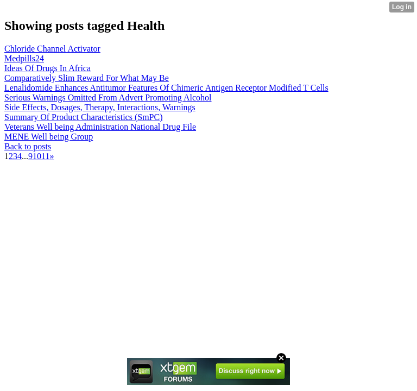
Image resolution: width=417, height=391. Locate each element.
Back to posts (27, 146)
